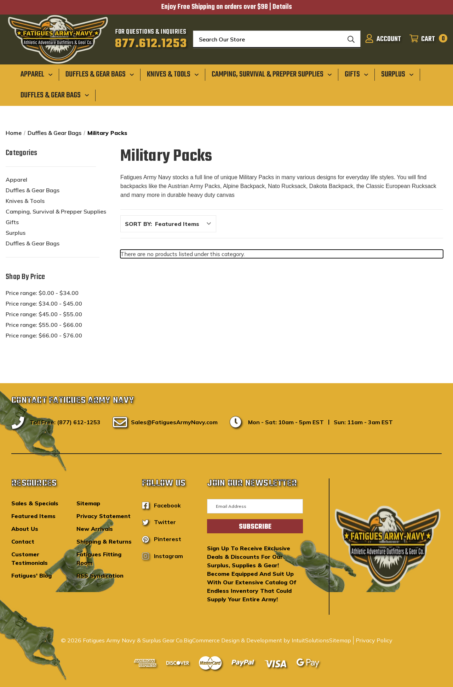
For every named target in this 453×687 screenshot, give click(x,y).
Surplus (15, 232)
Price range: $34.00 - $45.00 (44, 303)
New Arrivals (94, 528)
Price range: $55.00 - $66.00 (44, 324)
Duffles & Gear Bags (32, 190)
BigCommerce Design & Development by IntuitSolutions (256, 640)
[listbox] (185, 224)
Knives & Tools (25, 200)
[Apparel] (36, 74)
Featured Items (33, 515)
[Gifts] (356, 74)
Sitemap (88, 503)
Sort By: (138, 223)
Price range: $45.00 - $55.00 (44, 314)
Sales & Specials (34, 503)
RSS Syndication (100, 575)
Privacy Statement (103, 515)
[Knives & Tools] (173, 74)
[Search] (351, 39)
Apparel (16, 179)
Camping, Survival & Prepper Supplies (56, 211)
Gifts (12, 222)
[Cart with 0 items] (426, 39)
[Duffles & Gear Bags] (100, 74)
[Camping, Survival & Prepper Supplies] (271, 74)
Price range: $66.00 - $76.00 (44, 335)
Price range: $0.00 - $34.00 (42, 292)
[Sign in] (383, 39)
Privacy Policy (374, 640)
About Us (24, 528)
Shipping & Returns (104, 541)
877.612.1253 (151, 44)
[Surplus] (397, 74)
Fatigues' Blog (31, 575)
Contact (22, 541)
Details (282, 7)
